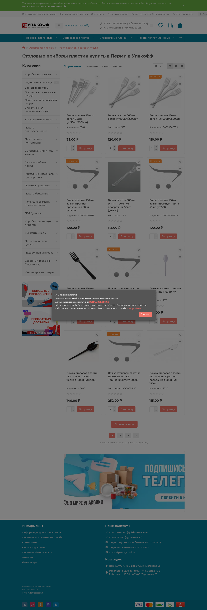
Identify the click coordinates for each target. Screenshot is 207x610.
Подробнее (134, 308)
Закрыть (145, 314)
